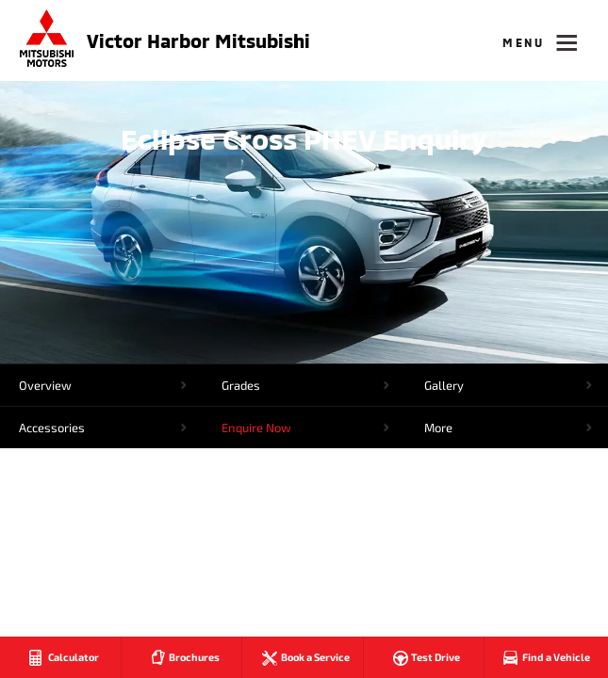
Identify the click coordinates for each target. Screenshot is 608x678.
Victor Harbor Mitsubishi (198, 40)
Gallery (444, 385)
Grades (241, 385)
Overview (45, 385)
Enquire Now (256, 427)
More (438, 427)
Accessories (52, 427)
